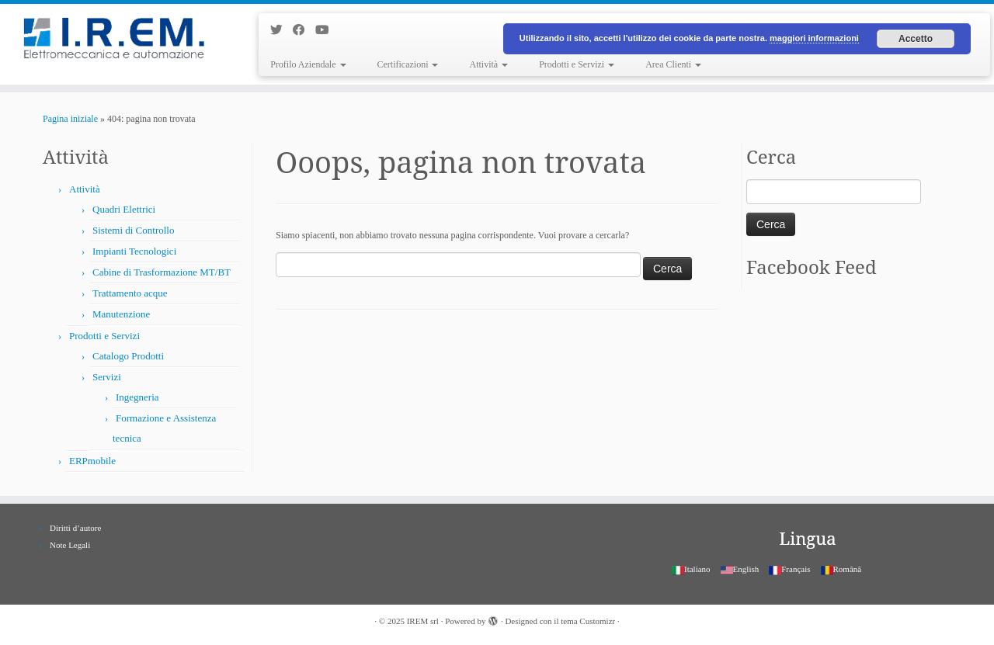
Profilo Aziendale (308, 64)
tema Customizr (588, 621)
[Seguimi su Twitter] (281, 29)
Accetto (915, 38)
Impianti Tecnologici (134, 251)
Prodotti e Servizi (576, 64)
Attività (488, 64)
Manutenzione (121, 314)
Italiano (691, 569)
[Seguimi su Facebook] (304, 29)
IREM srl (423, 621)
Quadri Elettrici (123, 209)
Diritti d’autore (75, 527)
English (740, 569)
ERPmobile (92, 460)
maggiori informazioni (814, 38)
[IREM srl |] (114, 40)
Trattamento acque (130, 293)
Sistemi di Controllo (133, 230)
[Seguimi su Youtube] (327, 29)
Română (841, 569)
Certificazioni (408, 64)
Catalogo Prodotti (128, 356)
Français (789, 569)
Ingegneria (137, 397)
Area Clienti (673, 64)
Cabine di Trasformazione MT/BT (161, 272)
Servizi (106, 377)
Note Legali (70, 545)
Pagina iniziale (70, 118)
